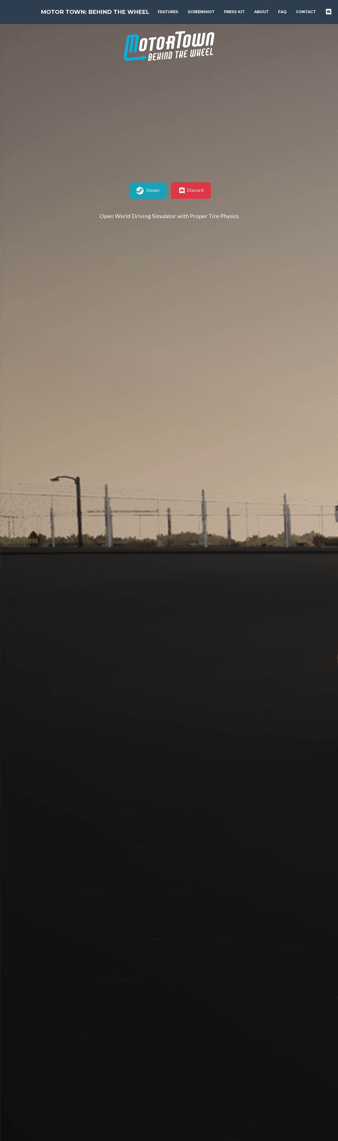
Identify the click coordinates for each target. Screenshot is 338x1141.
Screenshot (204, 12)
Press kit (238, 12)
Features (172, 12)
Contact (310, 12)
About (265, 12)
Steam (148, 190)
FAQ (286, 12)
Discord (191, 190)
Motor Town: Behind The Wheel (97, 11)
